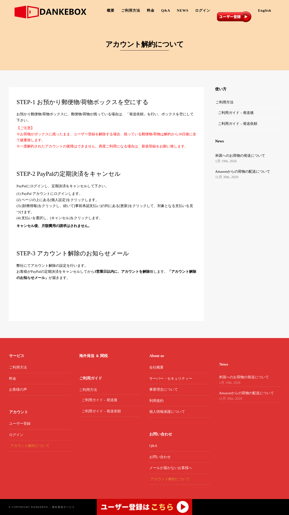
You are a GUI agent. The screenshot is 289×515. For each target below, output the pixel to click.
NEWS (182, 10)
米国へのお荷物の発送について (240, 155)
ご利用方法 (130, 10)
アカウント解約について (30, 446)
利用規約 (156, 401)
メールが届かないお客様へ (170, 468)
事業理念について (163, 389)
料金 (151, 10)
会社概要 (156, 367)
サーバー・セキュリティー (170, 378)
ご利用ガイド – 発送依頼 (237, 124)
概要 (110, 10)
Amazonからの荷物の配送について (242, 171)
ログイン (202, 10)
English (264, 10)
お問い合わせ (160, 457)
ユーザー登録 (20, 423)
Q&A (165, 10)
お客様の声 (18, 389)
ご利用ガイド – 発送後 (236, 113)
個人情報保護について (167, 412)
